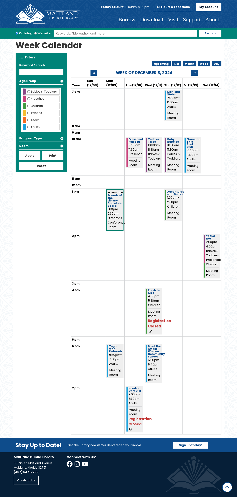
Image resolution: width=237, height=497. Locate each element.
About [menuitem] (212, 19)
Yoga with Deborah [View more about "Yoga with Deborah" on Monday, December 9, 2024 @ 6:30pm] (115, 349)
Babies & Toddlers (44, 91)
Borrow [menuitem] (126, 19)
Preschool (38, 98)
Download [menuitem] (151, 19)
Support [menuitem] (191, 19)
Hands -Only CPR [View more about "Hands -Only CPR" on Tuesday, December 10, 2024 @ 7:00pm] (135, 389)
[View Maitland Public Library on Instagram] (77, 465)
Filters (31, 57)
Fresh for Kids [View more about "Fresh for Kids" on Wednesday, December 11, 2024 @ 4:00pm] (154, 291)
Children (37, 106)
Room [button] (24, 146)
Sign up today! (190, 445)
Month (189, 64)
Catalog (25, 33)
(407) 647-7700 (26, 472)
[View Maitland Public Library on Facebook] (70, 465)
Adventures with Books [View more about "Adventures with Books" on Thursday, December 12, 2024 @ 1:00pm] (175, 193)
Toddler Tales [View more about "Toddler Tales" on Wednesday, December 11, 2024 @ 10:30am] (153, 140)
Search (210, 33)
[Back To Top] (227, 487)
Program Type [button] (30, 138)
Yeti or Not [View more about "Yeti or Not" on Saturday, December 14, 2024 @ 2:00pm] (210, 237)
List (176, 64)
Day (216, 64)
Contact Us (26, 480)
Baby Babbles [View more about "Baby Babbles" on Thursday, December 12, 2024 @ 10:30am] (173, 140)
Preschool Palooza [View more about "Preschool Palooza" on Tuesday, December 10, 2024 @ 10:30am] (136, 140)
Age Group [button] (27, 81)
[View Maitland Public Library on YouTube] (85, 465)
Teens (35, 120)
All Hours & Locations (173, 7)
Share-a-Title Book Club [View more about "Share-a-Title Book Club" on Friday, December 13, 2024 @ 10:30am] (193, 143)
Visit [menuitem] (173, 19)
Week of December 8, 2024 (144, 72)
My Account (208, 7)
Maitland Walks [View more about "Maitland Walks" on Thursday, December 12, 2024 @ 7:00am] (173, 93)
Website (43, 33)
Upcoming (161, 64)
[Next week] (194, 73)
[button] (125, 7)
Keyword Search (32, 65)
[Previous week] (93, 73)
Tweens (36, 113)
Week (204, 64)
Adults (35, 127)
